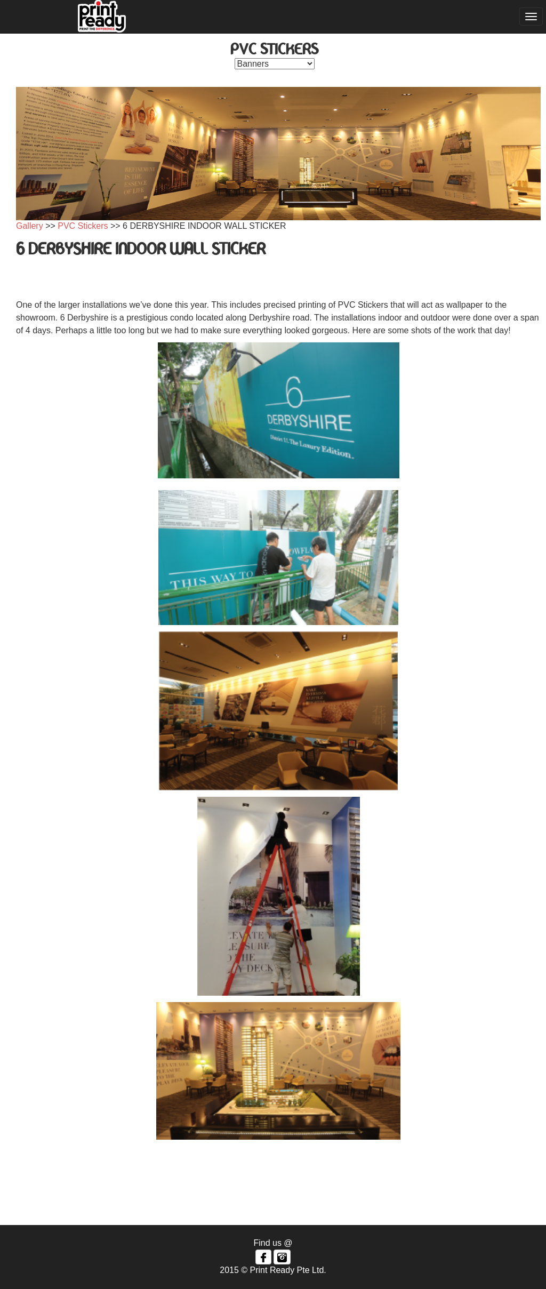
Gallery (29, 225)
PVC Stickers (83, 225)
